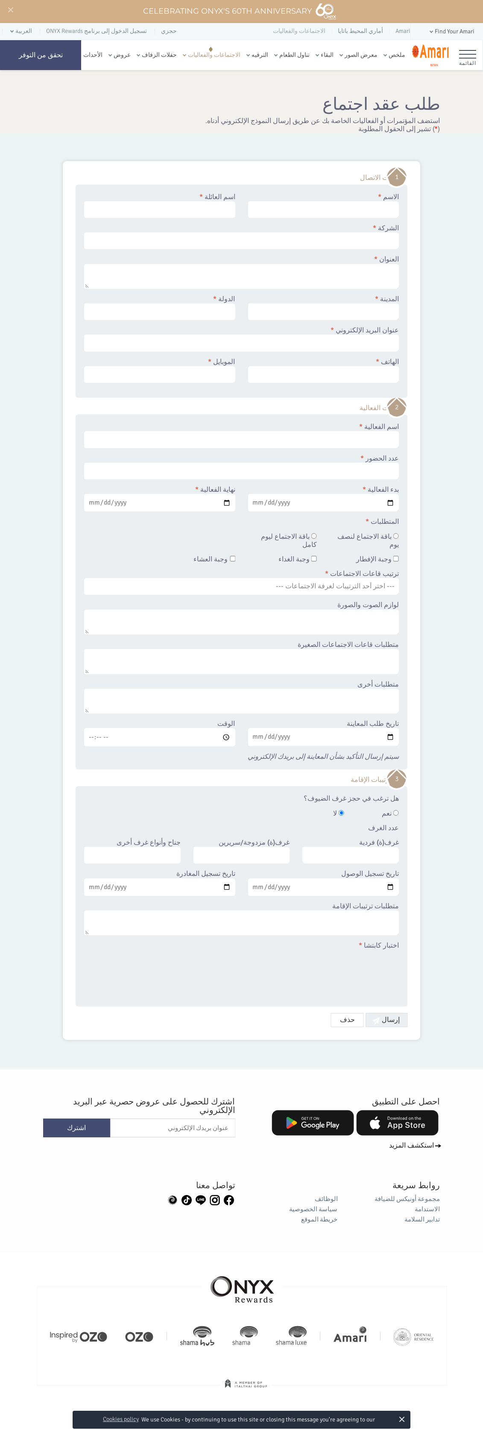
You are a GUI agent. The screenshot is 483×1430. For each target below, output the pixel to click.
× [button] (402, 1419)
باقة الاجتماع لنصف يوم (368, 541)
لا (338, 814)
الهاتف (323, 370)
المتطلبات (382, 522)
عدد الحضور (241, 467)
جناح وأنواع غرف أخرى (132, 851)
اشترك (76, 1128)
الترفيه (260, 55)
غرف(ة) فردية (350, 851)
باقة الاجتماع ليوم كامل (289, 541)
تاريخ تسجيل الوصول (323, 883)
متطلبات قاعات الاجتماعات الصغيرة (241, 657)
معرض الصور (361, 55)
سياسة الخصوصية (314, 1209)
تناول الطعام (294, 55)
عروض (122, 55)
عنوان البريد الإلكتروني (241, 338)
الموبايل (159, 370)
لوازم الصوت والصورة (241, 617)
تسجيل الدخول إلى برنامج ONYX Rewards (96, 31)
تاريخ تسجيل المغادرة (159, 883)
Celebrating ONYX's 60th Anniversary (240, 11)
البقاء (327, 55)
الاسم (323, 205)
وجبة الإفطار (377, 559)
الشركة (241, 236)
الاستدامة (427, 1209)
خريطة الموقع (320, 1219)
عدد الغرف (383, 828)
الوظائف (326, 1199)
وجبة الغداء (297, 559)
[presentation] (334, 973)
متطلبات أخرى (241, 697)
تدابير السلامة (422, 1219)
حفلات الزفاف (159, 55)
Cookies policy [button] (121, 1419)
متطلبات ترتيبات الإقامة (241, 919)
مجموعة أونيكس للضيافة (407, 1199)
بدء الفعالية (323, 498)
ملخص (397, 55)
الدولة (159, 307)
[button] (451, 31)
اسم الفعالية (241, 435)
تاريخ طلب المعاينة (323, 733)
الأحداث (92, 55)
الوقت (159, 733)
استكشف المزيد (411, 1145)
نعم (390, 814)
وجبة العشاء (214, 559)
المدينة (323, 307)
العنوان (241, 272)
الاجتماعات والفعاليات (214, 55)
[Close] (10, 10)
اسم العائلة (159, 205)
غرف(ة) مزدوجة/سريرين (241, 851)
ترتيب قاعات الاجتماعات (241, 582)
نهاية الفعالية (159, 498)
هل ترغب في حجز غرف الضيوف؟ (351, 799)
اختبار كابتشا (379, 946)
